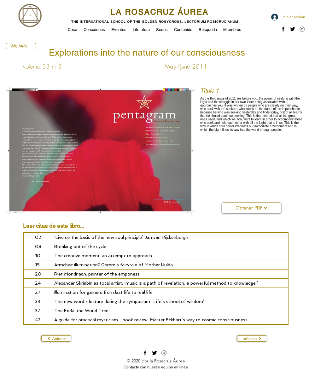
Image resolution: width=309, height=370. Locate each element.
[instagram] (164, 353)
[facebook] (283, 29)
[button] (119, 29)
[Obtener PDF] (251, 208)
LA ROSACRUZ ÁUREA (159, 12)
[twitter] (292, 29)
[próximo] (252, 338)
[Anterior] (56, 338)
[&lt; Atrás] (21, 46)
